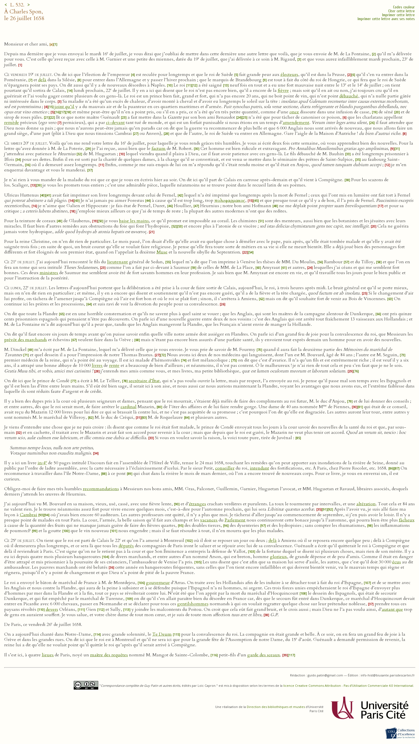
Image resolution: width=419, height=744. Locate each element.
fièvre (283, 90)
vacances (208, 520)
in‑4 (42, 463)
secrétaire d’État (144, 381)
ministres (49, 273)
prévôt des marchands (25, 340)
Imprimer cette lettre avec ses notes (386, 18)
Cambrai (28, 515)
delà (42, 80)
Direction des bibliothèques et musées (276, 707)
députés (126, 546)
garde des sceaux (263, 655)
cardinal (129, 407)
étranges (197, 504)
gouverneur (158, 583)
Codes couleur (404, 7)
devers (52, 609)
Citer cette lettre (401, 11)
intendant (259, 468)
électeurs (289, 74)
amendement (296, 122)
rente (114, 365)
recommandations (101, 489)
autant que (392, 609)
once (294, 112)
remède (11, 122)
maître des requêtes (109, 655)
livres (97, 365)
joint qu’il (64, 107)
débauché (348, 96)
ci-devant (115, 122)
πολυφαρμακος (229, 200)
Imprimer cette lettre (398, 15)
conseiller (224, 468)
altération (366, 504)
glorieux (278, 557)
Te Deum (162, 634)
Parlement (235, 520)
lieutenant (117, 262)
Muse (162, 252)
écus (396, 562)
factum (159, 148)
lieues (48, 655)
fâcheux (407, 520)
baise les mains (134, 221)
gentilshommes (193, 604)
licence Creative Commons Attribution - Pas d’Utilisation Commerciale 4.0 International (348, 685)
